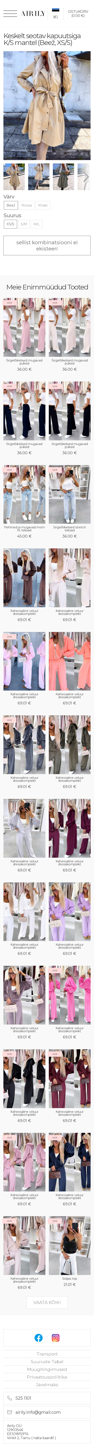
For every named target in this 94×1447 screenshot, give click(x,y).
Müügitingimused (47, 1369)
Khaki (43, 205)
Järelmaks (47, 1384)
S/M (24, 224)
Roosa (27, 205)
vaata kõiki (47, 1302)
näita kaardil (44, 1438)
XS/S (10, 224)
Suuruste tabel (47, 1361)
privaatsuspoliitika (47, 1377)
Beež (11, 205)
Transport (47, 1354)
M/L (36, 224)
